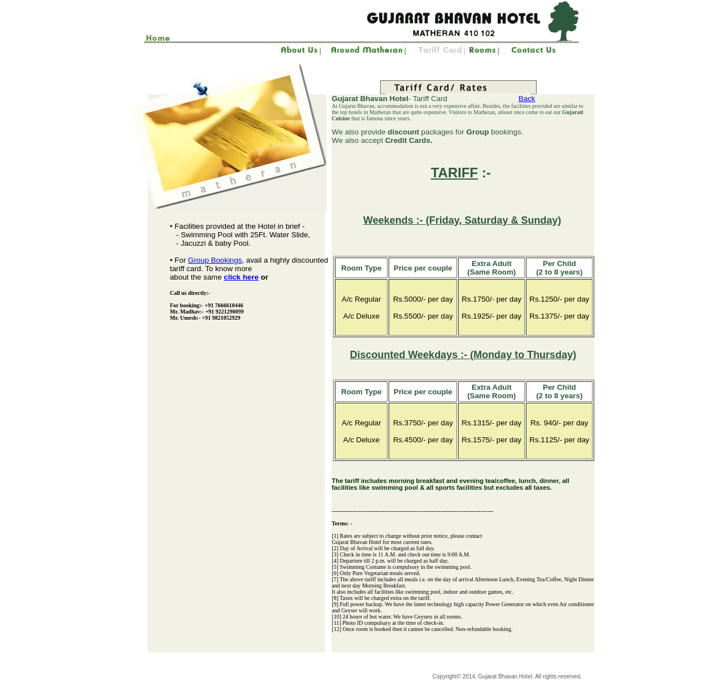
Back (527, 98)
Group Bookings (215, 260)
